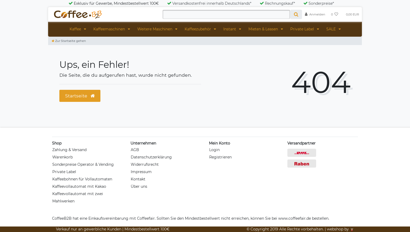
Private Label (302, 29)
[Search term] (226, 14)
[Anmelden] (315, 14)
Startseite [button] (80, 95)
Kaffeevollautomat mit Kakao (79, 186)
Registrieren (220, 157)
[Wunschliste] (334, 14)
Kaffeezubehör (198, 29)
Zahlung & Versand (69, 149)
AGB (135, 149)
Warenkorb (62, 157)
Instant (230, 29)
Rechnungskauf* (277, 3)
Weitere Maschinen (155, 29)
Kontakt (138, 179)
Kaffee (76, 29)
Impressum (141, 171)
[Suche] (296, 14)
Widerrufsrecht (145, 164)
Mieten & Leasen (263, 29)
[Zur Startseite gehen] (69, 41)
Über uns (139, 186)
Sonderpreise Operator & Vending (83, 164)
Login (214, 149)
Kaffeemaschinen (109, 29)
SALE (331, 29)
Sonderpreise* (318, 3)
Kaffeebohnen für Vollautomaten (82, 179)
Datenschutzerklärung (151, 157)
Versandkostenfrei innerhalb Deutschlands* (209, 3)
